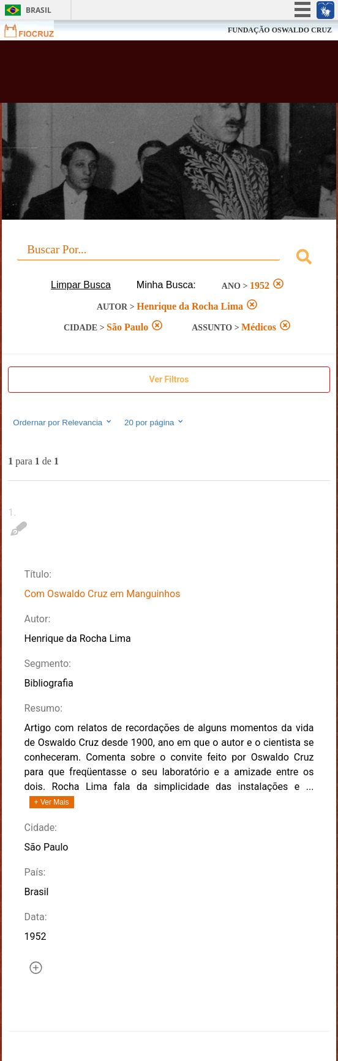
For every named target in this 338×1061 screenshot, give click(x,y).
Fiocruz (36, 30)
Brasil (38, 10)
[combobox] (169, 258)
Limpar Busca (81, 285)
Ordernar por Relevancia (63, 422)
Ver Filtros (169, 379)
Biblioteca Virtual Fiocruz (141, 75)
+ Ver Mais (51, 802)
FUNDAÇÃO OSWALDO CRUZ (280, 30)
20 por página (154, 422)
